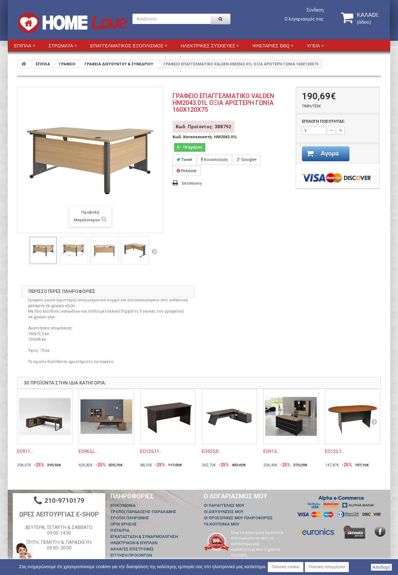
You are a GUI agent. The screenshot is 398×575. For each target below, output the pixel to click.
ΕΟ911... (25, 451)
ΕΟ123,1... (334, 451)
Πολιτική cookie (285, 566)
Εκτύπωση (192, 183)
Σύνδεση (315, 9)
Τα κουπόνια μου (221, 524)
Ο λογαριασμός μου (235, 496)
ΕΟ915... (271, 451)
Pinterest (187, 170)
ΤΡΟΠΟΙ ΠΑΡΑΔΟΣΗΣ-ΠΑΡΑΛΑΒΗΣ (143, 511)
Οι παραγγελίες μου (224, 505)
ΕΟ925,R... (211, 451)
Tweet (184, 159)
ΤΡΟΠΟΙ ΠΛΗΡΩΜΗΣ (129, 518)
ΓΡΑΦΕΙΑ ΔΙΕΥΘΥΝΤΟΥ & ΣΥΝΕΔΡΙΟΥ (119, 64)
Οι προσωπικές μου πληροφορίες (238, 518)
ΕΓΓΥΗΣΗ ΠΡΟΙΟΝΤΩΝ (131, 555)
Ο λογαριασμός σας (304, 18)
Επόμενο (154, 251)
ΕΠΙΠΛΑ (43, 64)
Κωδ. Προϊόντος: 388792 (203, 127)
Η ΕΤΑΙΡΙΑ (119, 530)
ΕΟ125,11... (151, 451)
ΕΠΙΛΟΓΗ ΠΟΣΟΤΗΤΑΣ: (323, 121)
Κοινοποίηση (214, 159)
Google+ (247, 159)
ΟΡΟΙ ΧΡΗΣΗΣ (123, 524)
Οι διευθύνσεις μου (223, 511)
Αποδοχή (381, 567)
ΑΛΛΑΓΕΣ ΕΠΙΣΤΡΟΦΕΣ (132, 549)
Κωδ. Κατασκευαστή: (193, 136)
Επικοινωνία (123, 505)
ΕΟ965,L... (88, 451)
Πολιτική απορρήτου (327, 566)
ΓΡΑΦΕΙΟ (67, 64)
